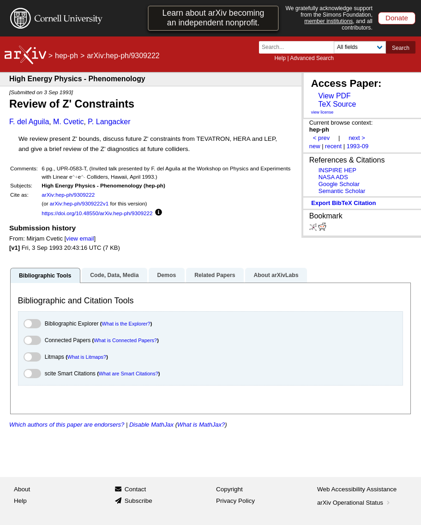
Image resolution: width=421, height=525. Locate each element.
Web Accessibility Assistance (357, 489)
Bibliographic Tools (45, 275)
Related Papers (214, 275)
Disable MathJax (151, 424)
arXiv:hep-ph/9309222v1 (79, 203)
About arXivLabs (275, 275)
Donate (396, 18)
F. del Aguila (29, 122)
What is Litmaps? (86, 357)
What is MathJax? (201, 424)
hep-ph (66, 56)
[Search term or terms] (299, 47)
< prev (321, 137)
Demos (166, 275)
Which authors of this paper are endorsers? (66, 424)
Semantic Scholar (342, 190)
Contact (135, 489)
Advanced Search (312, 58)
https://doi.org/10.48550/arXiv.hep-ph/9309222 (97, 213)
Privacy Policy (235, 500)
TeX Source (337, 104)
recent (333, 146)
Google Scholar (339, 184)
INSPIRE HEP (337, 170)
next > (357, 137)
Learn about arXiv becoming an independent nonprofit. (213, 17)
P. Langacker (109, 122)
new (314, 146)
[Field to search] (360, 47)
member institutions (328, 21)
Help (280, 58)
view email (80, 238)
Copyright (229, 489)
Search (400, 48)
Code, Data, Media (114, 275)
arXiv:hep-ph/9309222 (68, 195)
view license (322, 112)
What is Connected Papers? (125, 340)
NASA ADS (333, 177)
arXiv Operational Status (354, 502)
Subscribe (138, 500)
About (22, 489)
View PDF (334, 96)
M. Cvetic (68, 122)
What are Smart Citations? (128, 373)
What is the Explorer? (126, 323)
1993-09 (358, 146)
